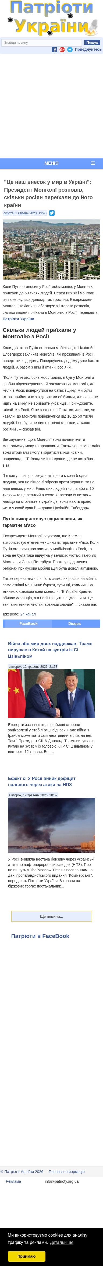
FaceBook (28, 623)
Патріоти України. (19, 319)
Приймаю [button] (26, 1256)
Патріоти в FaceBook (40, 936)
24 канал (28, 614)
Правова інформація (67, 1171)
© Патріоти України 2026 (22, 1171)
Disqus (74, 623)
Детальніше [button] (61, 1242)
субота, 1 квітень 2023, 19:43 (25, 213)
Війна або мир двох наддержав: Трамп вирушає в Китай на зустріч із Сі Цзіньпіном (50, 650)
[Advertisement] (50, 106)
